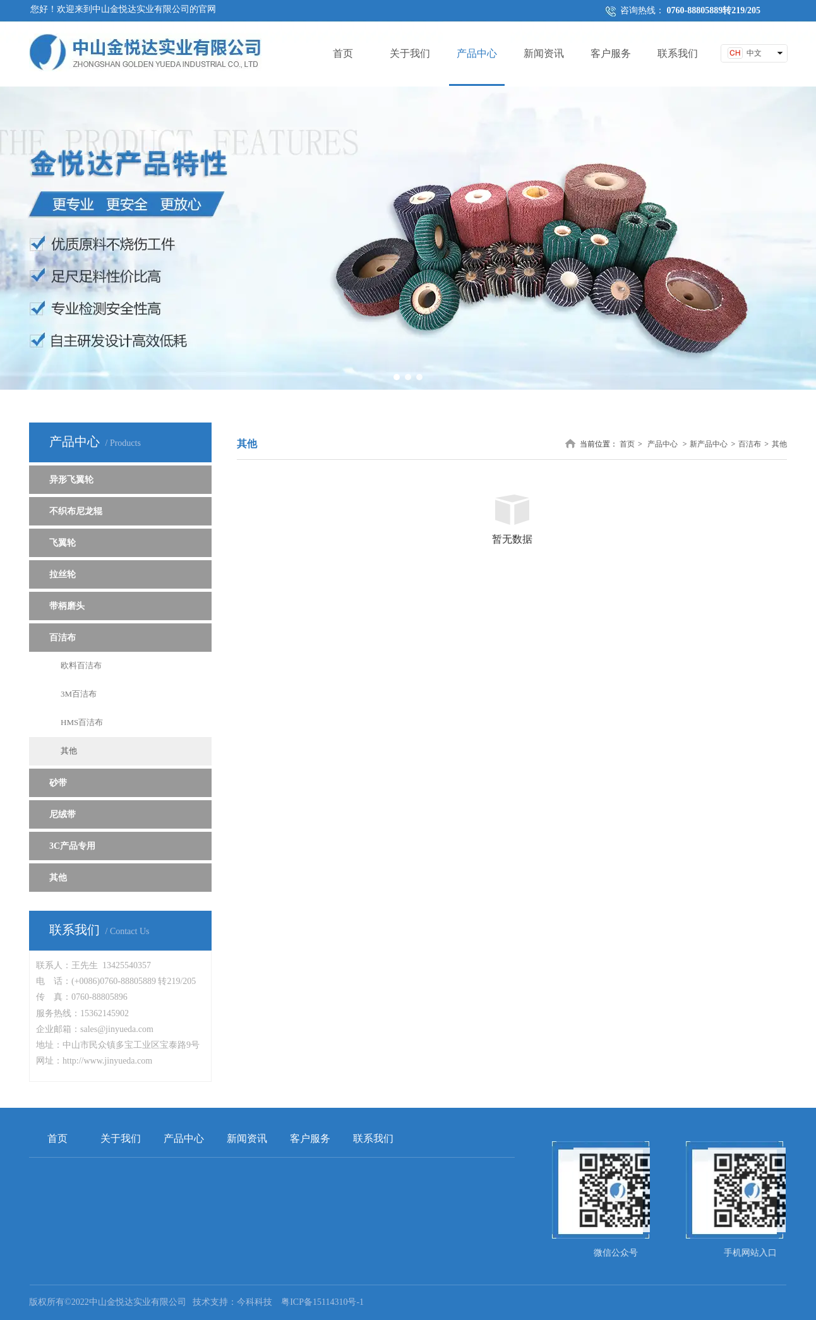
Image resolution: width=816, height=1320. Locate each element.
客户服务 (310, 1138)
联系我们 (373, 1138)
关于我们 (120, 1138)
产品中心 (662, 444)
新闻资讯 (247, 1138)
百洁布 (749, 444)
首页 (627, 444)
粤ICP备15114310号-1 (322, 1302)
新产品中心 (709, 444)
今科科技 (254, 1302)
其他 (779, 444)
